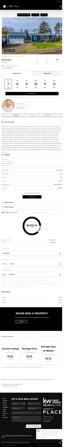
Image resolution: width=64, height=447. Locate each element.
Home (4, 398)
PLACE (3, 437)
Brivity (8, 445)
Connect (5, 417)
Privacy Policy (41, 445)
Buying (5, 403)
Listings (5, 400)
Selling (5, 405)
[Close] (60, 430)
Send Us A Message (34, 426)
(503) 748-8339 (47, 421)
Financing (5, 407)
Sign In (58, 1)
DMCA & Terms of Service (51, 445)
